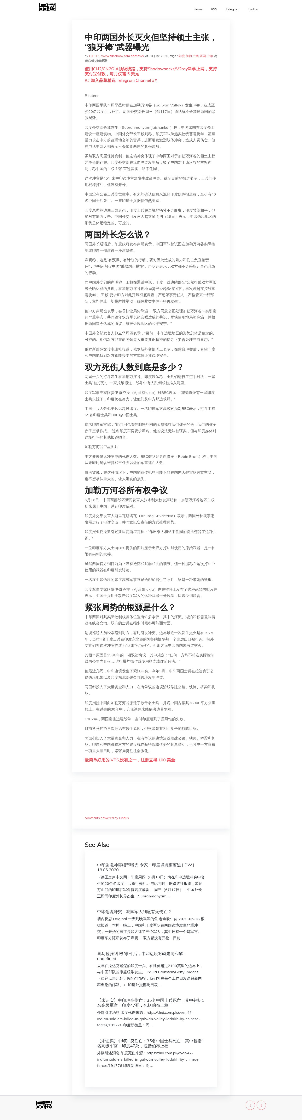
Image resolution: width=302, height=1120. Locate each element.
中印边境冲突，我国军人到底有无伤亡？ (134, 911)
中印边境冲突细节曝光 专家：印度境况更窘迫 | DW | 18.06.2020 (145, 867)
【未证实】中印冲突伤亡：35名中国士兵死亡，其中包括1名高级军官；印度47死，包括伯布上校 (150, 1003)
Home (198, 9)
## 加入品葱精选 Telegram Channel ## (121, 80)
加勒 (189, 56)
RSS (214, 9)
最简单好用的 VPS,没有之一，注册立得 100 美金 (130, 759)
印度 (182, 56)
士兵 (196, 56)
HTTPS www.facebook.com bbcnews (116, 56)
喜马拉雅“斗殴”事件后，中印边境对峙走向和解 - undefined (141, 956)
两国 (203, 56)
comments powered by (107, 818)
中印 (210, 56)
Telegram (232, 9)
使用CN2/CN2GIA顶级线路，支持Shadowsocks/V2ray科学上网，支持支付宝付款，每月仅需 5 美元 (151, 71)
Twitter (253, 9)
